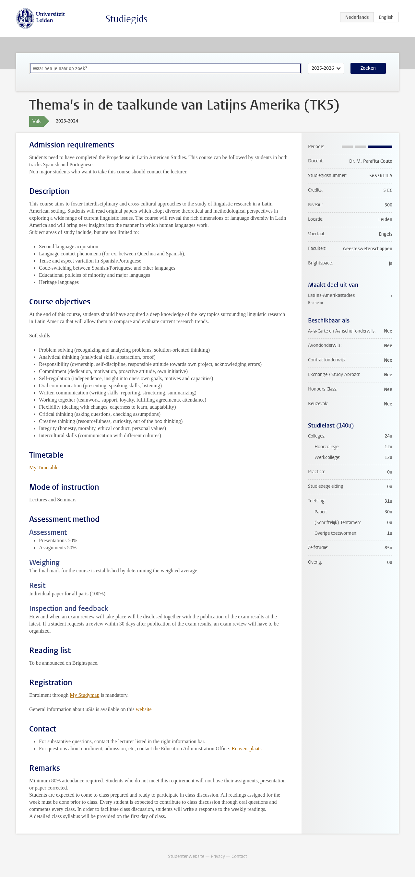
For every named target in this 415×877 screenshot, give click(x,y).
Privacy (218, 856)
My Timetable (43, 467)
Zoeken (368, 68)
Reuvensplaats (246, 748)
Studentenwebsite (186, 856)
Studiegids (126, 19)
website (144, 709)
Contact (239, 856)
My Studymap (84, 695)
